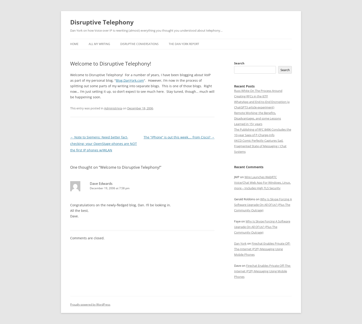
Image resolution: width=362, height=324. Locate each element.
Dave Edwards (101, 183)
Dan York (240, 243)
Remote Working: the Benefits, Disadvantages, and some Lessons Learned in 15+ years (257, 118)
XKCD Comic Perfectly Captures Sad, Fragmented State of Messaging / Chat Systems (260, 146)
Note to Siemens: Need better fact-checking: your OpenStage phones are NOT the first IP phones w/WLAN (103, 143)
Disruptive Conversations (139, 44)
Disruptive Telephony (102, 22)
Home (74, 44)
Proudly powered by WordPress (90, 304)
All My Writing (99, 44)
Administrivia (113, 108)
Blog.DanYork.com (130, 80)
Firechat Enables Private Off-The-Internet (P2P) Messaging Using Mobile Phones (262, 249)
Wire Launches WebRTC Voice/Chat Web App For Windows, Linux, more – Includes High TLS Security (262, 182)
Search (239, 63)
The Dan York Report (184, 44)
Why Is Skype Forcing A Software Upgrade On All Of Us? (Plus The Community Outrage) (263, 204)
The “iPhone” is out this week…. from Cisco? (179, 137)
